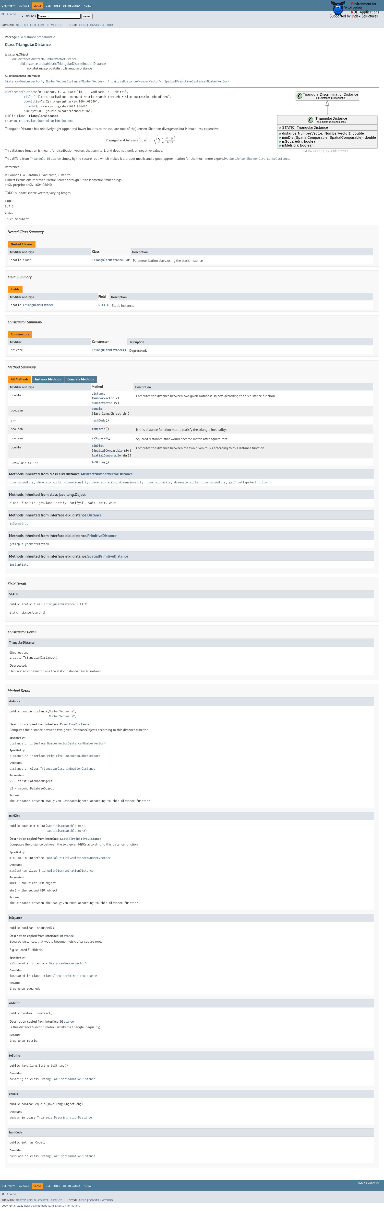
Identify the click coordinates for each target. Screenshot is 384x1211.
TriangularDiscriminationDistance (46, 121)
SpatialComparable (107, 450)
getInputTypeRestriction (248, 482)
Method (56, 25)
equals (97, 409)
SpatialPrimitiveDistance (184, 81)
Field (32, 25)
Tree (57, 5)
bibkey (29, 111)
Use (48, 5)
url (26, 106)
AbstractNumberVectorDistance (107, 473)
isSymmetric (19, 523)
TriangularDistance (38, 305)
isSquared (99, 438)
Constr (43, 25)
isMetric (98, 429)
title (28, 97)
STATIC (103, 305)
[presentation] (140, 140)
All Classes (9, 14)
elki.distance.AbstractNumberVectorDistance (44, 59)
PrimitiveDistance (122, 81)
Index (87, 5)
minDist (98, 445)
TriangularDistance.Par (111, 260)
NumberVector (30, 81)
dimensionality (22, 482)
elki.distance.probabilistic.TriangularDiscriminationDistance (63, 63)
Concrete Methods (80, 379)
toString (98, 462)
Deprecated (71, 5)
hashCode (98, 420)
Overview (8, 5)
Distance (12, 81)
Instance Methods (48, 379)
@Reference (13, 92)
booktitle (31, 101)
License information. (67, 1205)
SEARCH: (31, 16)
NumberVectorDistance (63, 81)
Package (23, 5)
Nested (21, 25)
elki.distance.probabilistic (36, 37)
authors (30, 92)
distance (98, 393)
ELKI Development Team (39, 1205)
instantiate (19, 564)
